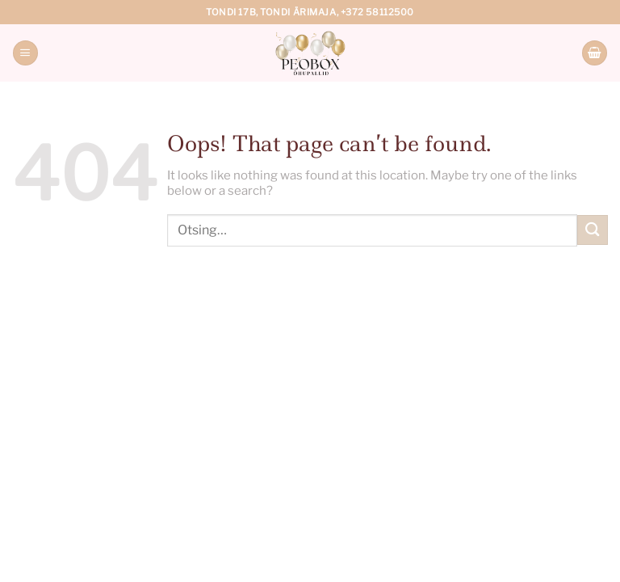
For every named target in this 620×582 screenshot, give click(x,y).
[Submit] (592, 230)
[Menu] (25, 52)
